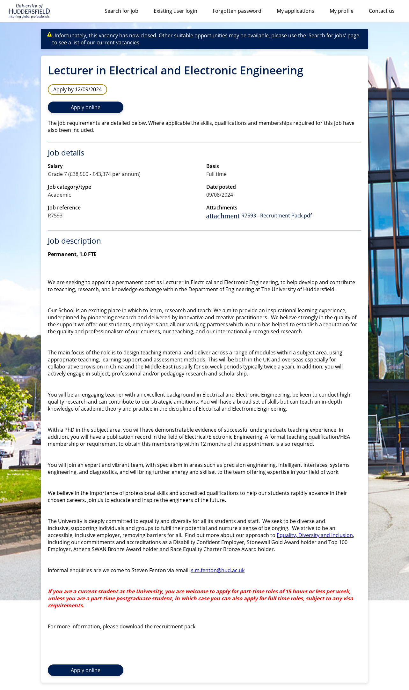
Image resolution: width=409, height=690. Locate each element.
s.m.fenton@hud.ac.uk (218, 570)
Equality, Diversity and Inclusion (315, 535)
